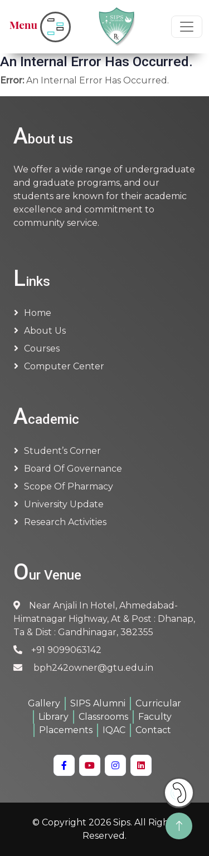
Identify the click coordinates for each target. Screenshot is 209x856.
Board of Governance (73, 468)
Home (37, 313)
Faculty (155, 716)
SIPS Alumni (97, 703)
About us (45, 330)
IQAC (114, 730)
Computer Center (64, 366)
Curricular (158, 703)
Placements (66, 730)
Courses (42, 348)
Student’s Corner (62, 451)
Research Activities (65, 522)
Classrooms (103, 716)
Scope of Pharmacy (68, 486)
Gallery (44, 703)
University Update (64, 504)
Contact (153, 730)
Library (53, 716)
